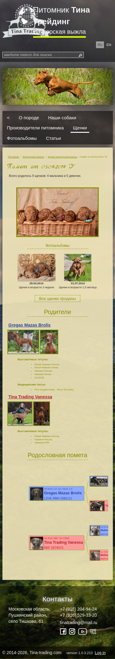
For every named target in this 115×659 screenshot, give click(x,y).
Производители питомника (35, 127)
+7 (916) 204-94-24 (78, 609)
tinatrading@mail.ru (79, 622)
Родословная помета (57, 455)
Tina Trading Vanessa (30, 396)
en (108, 45)
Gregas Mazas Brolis (29, 325)
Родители (57, 311)
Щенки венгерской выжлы (62, 156)
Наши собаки (62, 117)
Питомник (61, 15)
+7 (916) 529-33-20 (78, 615)
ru (100, 45)
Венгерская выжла (59, 31)
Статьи (53, 137)
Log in (100, 652)
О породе (29, 117)
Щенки (80, 127)
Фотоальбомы (22, 137)
